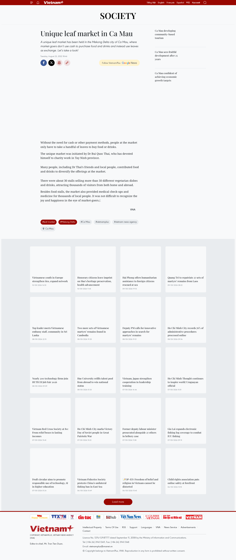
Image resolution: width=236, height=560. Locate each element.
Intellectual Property (92, 527)
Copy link (67, 63)
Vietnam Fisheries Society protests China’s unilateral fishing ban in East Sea (91, 483)
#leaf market (48, 221)
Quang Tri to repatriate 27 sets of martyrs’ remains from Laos (185, 279)
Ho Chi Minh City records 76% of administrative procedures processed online (185, 331)
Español (180, 2)
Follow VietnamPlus (111, 62)
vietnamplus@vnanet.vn (101, 546)
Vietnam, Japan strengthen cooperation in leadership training (137, 382)
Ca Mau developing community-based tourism (165, 34)
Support (133, 527)
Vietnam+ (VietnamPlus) (54, 2)
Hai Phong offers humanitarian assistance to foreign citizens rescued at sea (140, 281)
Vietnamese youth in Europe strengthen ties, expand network (50, 279)
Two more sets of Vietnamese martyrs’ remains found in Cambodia (93, 331)
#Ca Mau (85, 221)
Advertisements (188, 527)
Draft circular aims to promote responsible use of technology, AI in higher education (50, 483)
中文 (188, 3)
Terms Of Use (111, 527)
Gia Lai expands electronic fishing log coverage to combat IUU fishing (184, 432)
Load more (118, 501)
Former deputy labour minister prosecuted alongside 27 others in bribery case (139, 432)
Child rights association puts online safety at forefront (183, 481)
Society (118, 15)
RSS (124, 527)
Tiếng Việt (151, 2)
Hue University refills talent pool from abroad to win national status (95, 382)
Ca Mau (48, 228)
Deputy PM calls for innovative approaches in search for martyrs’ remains (139, 331)
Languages (146, 527)
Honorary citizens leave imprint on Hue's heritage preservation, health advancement (94, 281)
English (161, 2)
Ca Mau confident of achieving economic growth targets (166, 77)
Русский (196, 3)
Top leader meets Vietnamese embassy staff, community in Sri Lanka (49, 331)
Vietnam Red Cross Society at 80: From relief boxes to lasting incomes (50, 432)
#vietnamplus (102, 221)
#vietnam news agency (125, 221)
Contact (86, 530)
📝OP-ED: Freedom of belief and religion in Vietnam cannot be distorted (140, 483)
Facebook (43, 63)
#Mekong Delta (67, 221)
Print (59, 63)
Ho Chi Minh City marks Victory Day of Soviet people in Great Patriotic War (94, 432)
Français (170, 2)
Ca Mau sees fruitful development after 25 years (166, 55)
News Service (170, 527)
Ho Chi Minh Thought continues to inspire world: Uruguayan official (185, 382)
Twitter (51, 63)
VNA (158, 527)
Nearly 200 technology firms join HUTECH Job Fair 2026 (50, 380)
